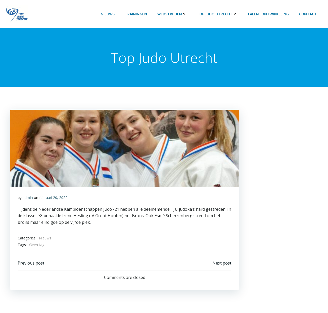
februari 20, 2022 (53, 197)
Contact (308, 14)
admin (28, 197)
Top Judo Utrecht (217, 14)
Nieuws (108, 14)
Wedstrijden (172, 14)
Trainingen (136, 14)
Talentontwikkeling (268, 14)
